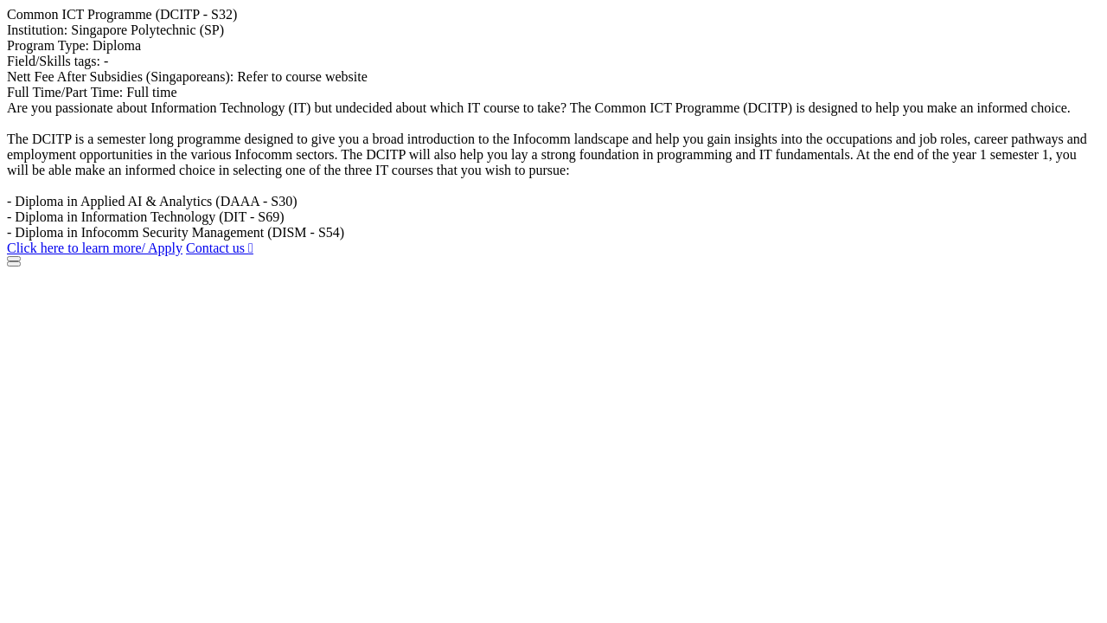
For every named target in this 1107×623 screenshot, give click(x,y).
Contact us (219, 248)
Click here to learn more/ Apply (94, 248)
